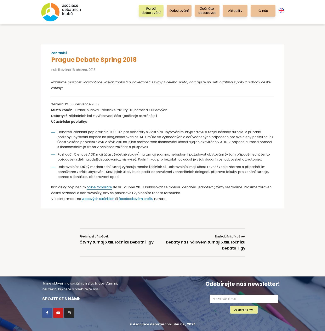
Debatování (179, 10)
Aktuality (235, 10)
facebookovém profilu (139, 198)
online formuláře (100, 187)
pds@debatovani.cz (123, 137)
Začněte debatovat (207, 10)
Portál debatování (151, 10)
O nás (263, 10)
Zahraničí (59, 53)
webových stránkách (99, 198)
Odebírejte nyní (244, 310)
